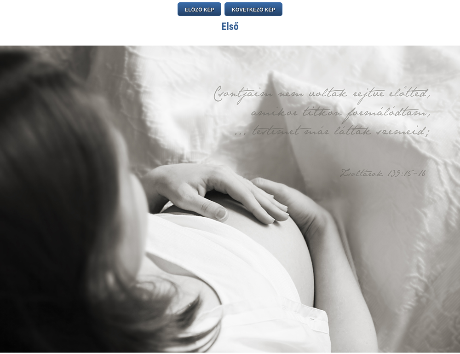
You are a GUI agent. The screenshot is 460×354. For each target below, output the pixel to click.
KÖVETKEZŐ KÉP (253, 9)
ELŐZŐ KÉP (199, 9)
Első (229, 26)
